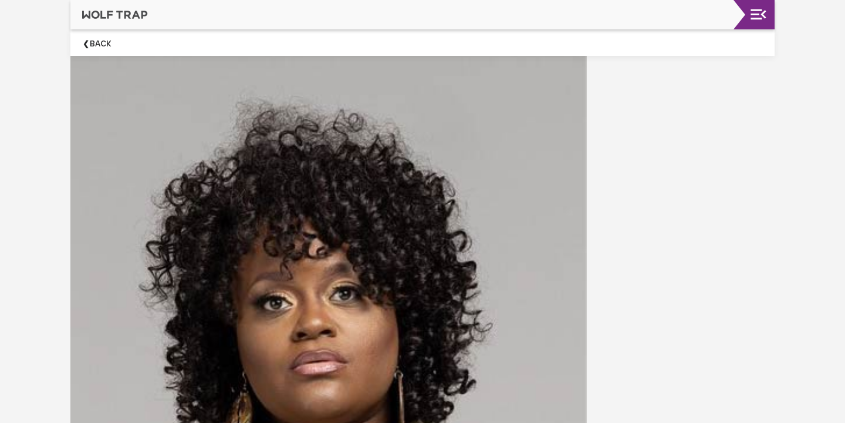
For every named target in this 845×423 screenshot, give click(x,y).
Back (100, 43)
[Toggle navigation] (758, 14)
